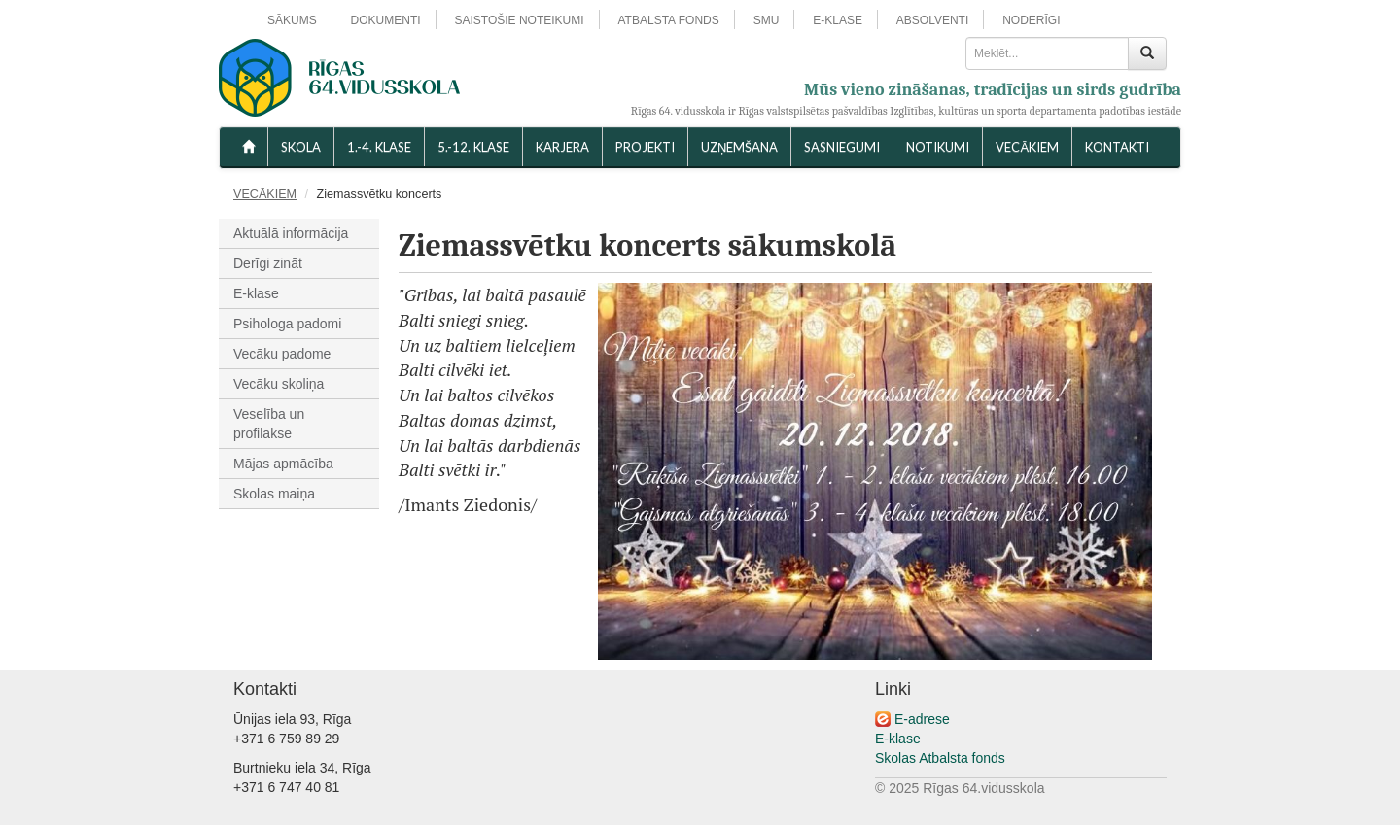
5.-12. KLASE (473, 147)
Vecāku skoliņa (278, 384)
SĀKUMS (292, 20)
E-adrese (922, 719)
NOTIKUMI (937, 147)
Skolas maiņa (274, 493)
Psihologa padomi (287, 323)
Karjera (562, 147)
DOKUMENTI (386, 20)
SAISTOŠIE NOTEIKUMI (518, 20)
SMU (766, 20)
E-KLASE (837, 20)
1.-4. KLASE (379, 147)
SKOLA (301, 147)
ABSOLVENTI (932, 20)
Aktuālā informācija (290, 233)
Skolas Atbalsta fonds (940, 758)
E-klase (256, 293)
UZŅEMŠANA (739, 147)
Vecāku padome (282, 353)
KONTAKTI (1117, 147)
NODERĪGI (1031, 20)
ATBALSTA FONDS (668, 20)
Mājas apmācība (283, 463)
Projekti (645, 147)
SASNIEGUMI (842, 147)
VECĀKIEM (1027, 147)
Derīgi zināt (267, 263)
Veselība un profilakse (268, 423)
